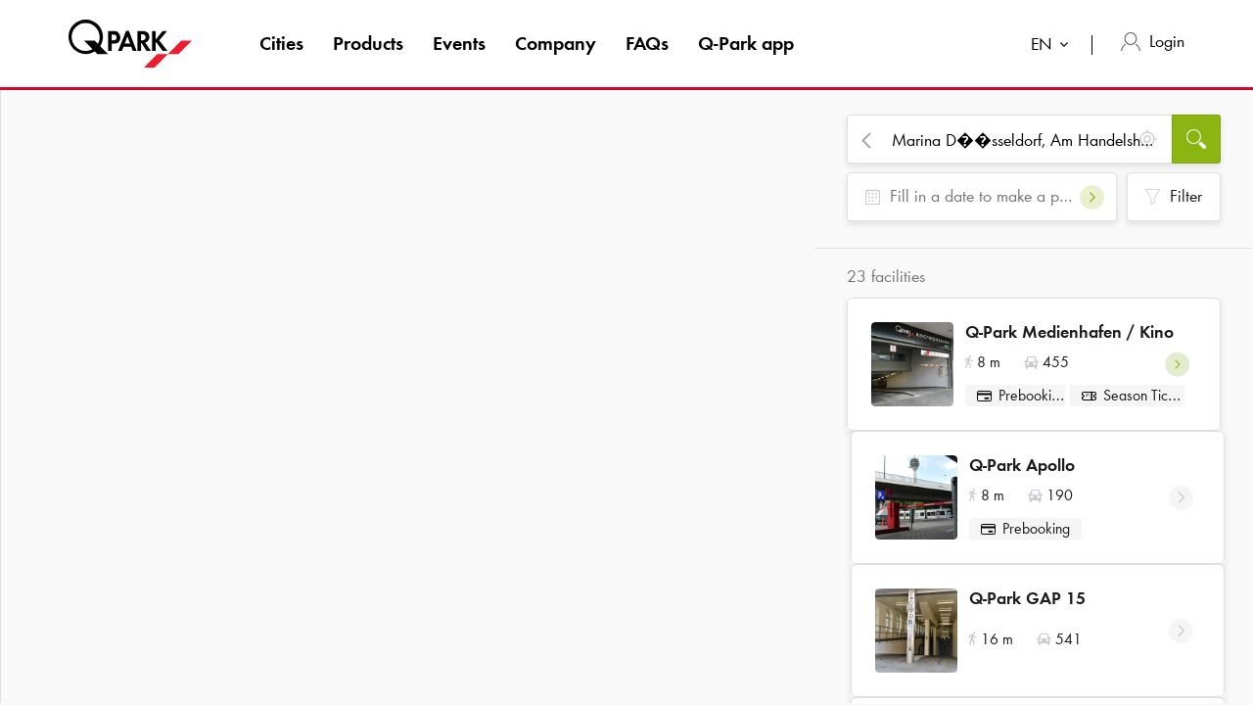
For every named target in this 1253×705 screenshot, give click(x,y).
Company (555, 43)
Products (368, 43)
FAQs (647, 43)
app (746, 43)
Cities (281, 43)
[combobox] (1054, 46)
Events (459, 43)
